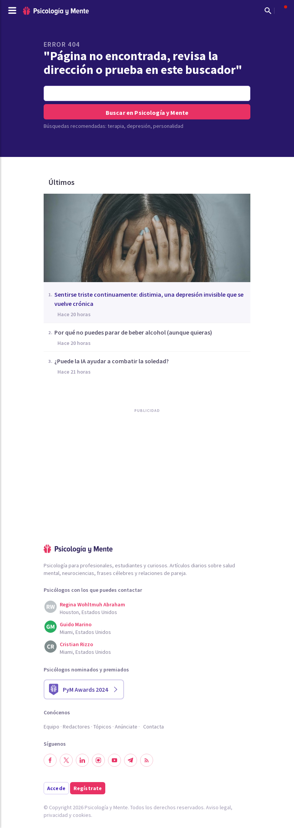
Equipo (51, 726)
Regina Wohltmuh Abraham (92, 604)
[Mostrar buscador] (268, 11)
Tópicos (102, 726)
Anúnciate (126, 726)
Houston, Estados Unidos (88, 612)
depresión (138, 125)
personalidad (168, 125)
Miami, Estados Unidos (85, 632)
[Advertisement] (101, 494)
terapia (116, 125)
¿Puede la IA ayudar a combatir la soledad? (111, 361)
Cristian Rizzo (76, 644)
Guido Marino (75, 624)
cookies (82, 815)
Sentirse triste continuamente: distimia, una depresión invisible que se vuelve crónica (148, 299)
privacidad (56, 815)
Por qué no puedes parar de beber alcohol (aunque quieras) (133, 332)
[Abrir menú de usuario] (282, 11)
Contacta (153, 726)
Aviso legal (218, 807)
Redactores (76, 726)
